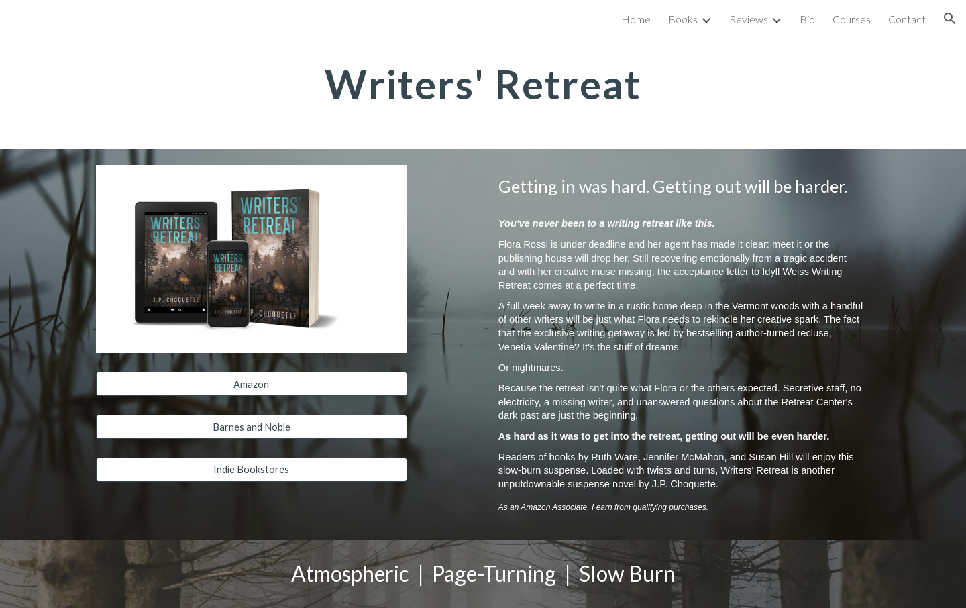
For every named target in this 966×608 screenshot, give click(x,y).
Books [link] (683, 19)
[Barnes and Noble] (252, 426)
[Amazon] (252, 383)
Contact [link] (907, 19)
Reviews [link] (748, 19)
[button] (950, 19)
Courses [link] (852, 19)
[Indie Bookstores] (252, 469)
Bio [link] (807, 19)
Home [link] (636, 19)
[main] (483, 83)
